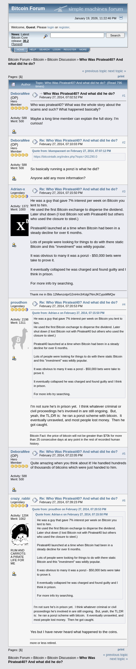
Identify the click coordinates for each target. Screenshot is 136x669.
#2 (123, 142)
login (51, 27)
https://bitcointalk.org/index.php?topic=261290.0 (65, 156)
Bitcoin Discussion (61, 59)
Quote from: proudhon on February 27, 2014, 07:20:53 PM (69, 509)
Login (56, 49)
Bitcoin (38, 59)
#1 (123, 95)
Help (33, 49)
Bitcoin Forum (19, 59)
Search (44, 49)
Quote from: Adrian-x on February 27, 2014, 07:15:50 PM (68, 312)
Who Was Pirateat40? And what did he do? (79, 93)
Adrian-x (18, 189)
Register (70, 49)
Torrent (16, 44)
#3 (123, 191)
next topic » (117, 71)
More (83, 49)
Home (20, 49)
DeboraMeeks (22, 93)
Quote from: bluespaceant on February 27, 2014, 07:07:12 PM (71, 150)
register (64, 27)
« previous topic (94, 71)
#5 (123, 454)
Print (121, 76)
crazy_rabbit (21, 498)
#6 (123, 500)
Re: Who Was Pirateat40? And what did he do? (78, 140)
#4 (123, 304)
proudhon (19, 302)
